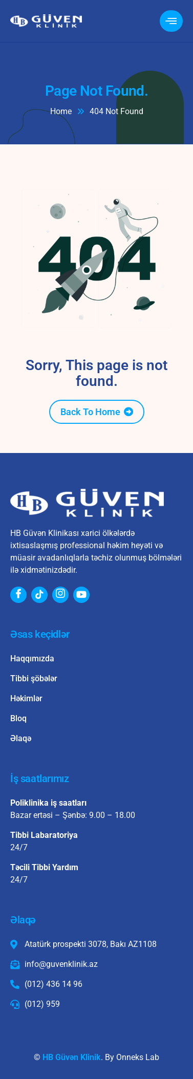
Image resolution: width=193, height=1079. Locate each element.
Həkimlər (26, 698)
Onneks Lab (137, 1057)
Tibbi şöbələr (33, 678)
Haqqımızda (32, 658)
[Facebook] (18, 595)
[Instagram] (60, 595)
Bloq (18, 718)
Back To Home (90, 411)
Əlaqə (20, 738)
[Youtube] (81, 595)
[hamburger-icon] (171, 21)
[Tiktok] (39, 595)
